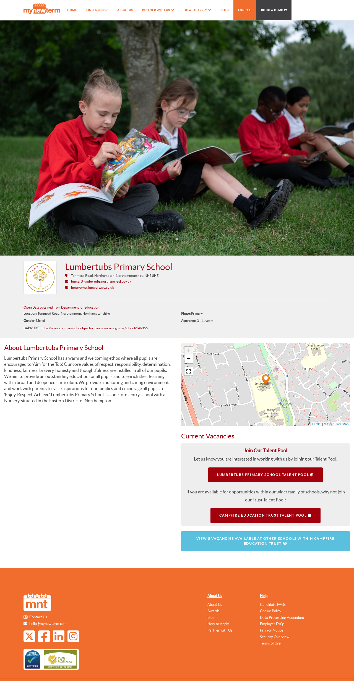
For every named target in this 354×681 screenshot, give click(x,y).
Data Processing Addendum (282, 618)
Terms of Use (270, 643)
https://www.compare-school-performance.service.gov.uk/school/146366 (94, 328)
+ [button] (189, 351)
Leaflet (316, 424)
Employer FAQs (272, 624)
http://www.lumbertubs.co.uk (92, 287)
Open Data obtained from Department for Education (61, 307)
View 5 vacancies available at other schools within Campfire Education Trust (265, 541)
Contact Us (38, 617)
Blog (210, 618)
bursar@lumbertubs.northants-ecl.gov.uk (101, 281)
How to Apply (218, 624)
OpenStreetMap (337, 424)
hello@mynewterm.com (48, 624)
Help (263, 596)
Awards (213, 611)
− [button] (189, 359)
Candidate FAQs (273, 605)
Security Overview (274, 637)
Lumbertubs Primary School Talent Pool (265, 475)
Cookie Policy (270, 611)
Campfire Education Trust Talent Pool (265, 515)
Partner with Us (219, 630)
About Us (214, 596)
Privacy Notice (271, 630)
